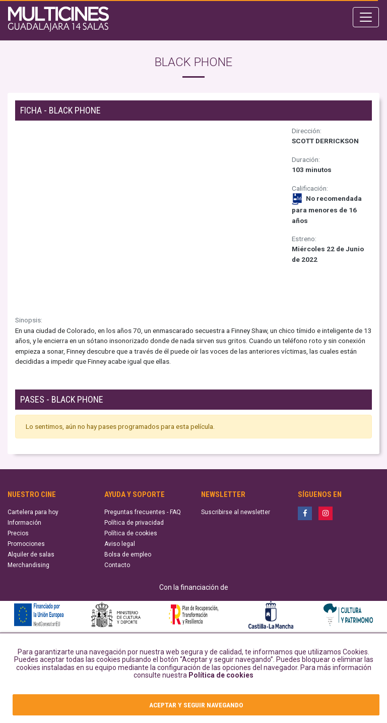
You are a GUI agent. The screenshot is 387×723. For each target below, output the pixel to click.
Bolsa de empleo (127, 554)
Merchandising (28, 565)
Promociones (26, 543)
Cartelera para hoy (33, 512)
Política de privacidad (134, 522)
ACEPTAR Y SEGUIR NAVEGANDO (196, 705)
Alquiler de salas (31, 554)
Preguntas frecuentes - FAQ (142, 512)
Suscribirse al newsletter (235, 512)
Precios (18, 533)
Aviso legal (119, 543)
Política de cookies (220, 675)
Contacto (117, 565)
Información (24, 522)
